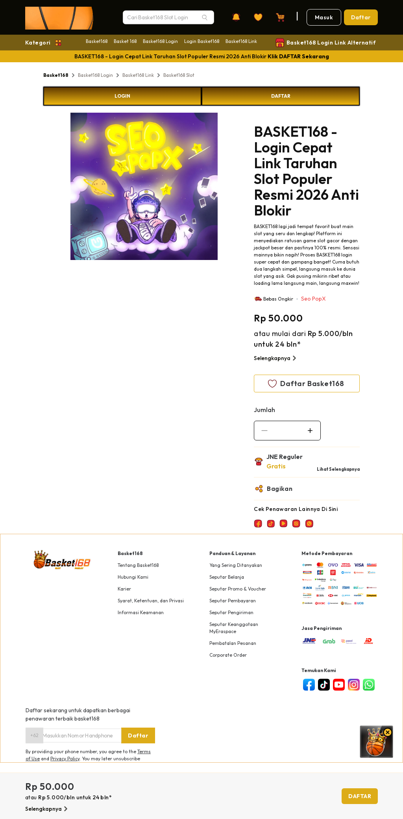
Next (223, 187)
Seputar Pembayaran (232, 601)
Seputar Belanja (226, 577)
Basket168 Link (241, 41)
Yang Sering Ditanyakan (235, 565)
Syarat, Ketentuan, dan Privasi (151, 601)
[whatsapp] (368, 685)
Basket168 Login (160, 41)
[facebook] (308, 685)
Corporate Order (228, 655)
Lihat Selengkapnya (338, 469)
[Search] (204, 17)
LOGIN (122, 96)
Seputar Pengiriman (231, 612)
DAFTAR (280, 96)
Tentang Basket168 (138, 565)
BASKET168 (265, 226)
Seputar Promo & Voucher (237, 589)
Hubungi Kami (133, 577)
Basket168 (96, 41)
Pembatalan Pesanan (232, 643)
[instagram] (353, 685)
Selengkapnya (276, 358)
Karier (124, 589)
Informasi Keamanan (141, 612)
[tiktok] (323, 685)
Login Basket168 (201, 41)
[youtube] (338, 685)
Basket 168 (125, 41)
